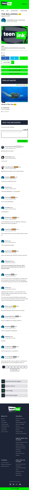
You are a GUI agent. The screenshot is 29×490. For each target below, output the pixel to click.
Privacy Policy (4, 429)
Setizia (7, 287)
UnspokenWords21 (10, 316)
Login (25, 129)
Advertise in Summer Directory (20, 428)
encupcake (7, 274)
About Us (3, 418)
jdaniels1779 (8, 251)
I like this (8, 62)
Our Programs (4, 422)
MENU (24, 4)
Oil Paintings (14, 10)
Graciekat (7, 207)
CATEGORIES (14, 488)
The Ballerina (23, 10)
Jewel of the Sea (7, 104)
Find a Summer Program (9, 395)
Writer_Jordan (9, 306)
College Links (18, 466)
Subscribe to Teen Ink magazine (20, 454)
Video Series (18, 473)
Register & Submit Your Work (22, 442)
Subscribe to (11, 381)
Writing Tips (18, 449)
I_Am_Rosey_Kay (9, 167)
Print (3, 53)
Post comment (22, 141)
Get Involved (18, 451)
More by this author (12, 21)
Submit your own (14, 73)
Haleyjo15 (7, 336)
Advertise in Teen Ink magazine (20, 419)
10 (14, 370)
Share (3, 55)
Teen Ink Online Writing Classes (20, 468)
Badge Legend (19, 475)
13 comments (5, 111)
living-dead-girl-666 (10, 146)
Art (7, 10)
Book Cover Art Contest (6, 464)
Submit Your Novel (19, 444)
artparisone (8, 229)
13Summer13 (8, 261)
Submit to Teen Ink (8, 386)
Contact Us (3, 420)
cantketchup (6, 107)
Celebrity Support (4, 424)
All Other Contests (5, 466)
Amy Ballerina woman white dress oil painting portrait (13, 48)
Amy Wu (10, 20)
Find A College (7, 391)
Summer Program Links (20, 464)
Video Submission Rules (21, 447)
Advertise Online (19, 431)
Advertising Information (21, 422)
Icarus (6, 241)
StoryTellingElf (9, 356)
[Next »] (18, 370)
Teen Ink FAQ (4, 427)
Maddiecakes (8, 217)
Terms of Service (4, 431)
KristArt (7, 187)
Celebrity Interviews (5, 426)
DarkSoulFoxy (8, 156)
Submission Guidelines (20, 446)
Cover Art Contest (5, 462)
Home (2, 10)
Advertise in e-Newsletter (21, 433)
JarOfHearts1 (8, 346)
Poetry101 (7, 197)
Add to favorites (14, 70)
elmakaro (7, 177)
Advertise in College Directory (20, 425)
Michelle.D (7, 326)
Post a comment (14, 66)
